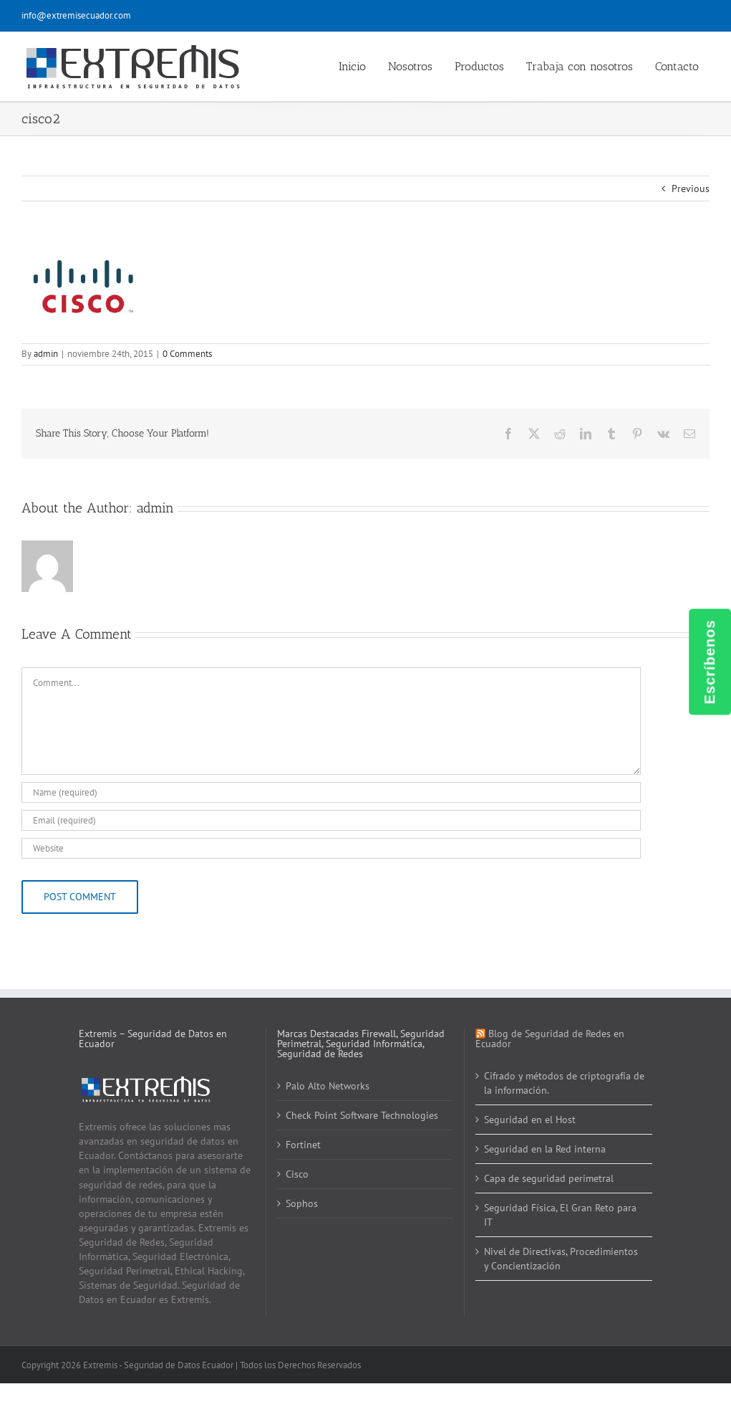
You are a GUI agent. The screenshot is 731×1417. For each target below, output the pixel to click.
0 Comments (187, 354)
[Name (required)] (331, 792)
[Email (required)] (331, 820)
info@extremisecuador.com (76, 15)
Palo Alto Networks (327, 1085)
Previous (691, 188)
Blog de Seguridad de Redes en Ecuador (549, 1038)
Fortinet (303, 1144)
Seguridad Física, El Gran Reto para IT (560, 1214)
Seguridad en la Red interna (545, 1148)
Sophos (302, 1203)
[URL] (331, 848)
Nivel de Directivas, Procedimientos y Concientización (561, 1258)
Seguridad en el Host (530, 1119)
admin (46, 354)
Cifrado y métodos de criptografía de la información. (564, 1083)
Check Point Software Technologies (362, 1115)
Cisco (297, 1174)
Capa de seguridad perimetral (549, 1178)
